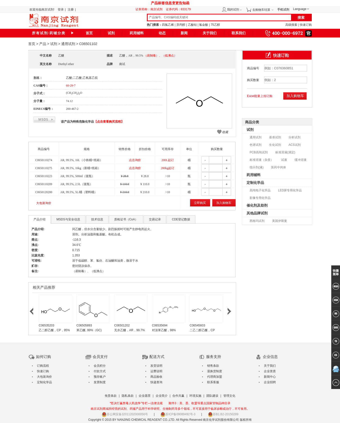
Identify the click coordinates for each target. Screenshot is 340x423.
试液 (284, 160)
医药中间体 (278, 167)
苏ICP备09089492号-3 (177, 414)
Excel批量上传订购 (259, 96)
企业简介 (162, 395)
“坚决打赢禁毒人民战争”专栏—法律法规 (136, 403)
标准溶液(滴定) (285, 152)
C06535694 (159, 325)
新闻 (184, 33)
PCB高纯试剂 (259, 152)
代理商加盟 (214, 376)
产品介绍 (39, 219)
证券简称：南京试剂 (150, 9)
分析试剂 (295, 137)
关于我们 (210, 33)
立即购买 (200, 203)
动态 (162, 33)
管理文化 (229, 395)
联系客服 (213, 382)
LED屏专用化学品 (290, 190)
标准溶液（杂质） (262, 160)
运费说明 (156, 371)
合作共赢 (178, 395)
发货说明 (156, 365)
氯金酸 (203, 25)
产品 (42, 44)
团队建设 (212, 395)
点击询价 (135, 160)
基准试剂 (275, 137)
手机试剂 (283, 9)
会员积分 (100, 365)
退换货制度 (214, 371)
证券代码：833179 (178, 9)
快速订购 (306, 25)
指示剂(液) (257, 167)
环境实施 (195, 395)
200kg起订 (167, 168)
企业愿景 (145, 395)
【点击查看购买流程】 (109, 121)
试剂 (111, 33)
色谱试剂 (256, 145)
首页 (89, 33)
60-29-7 (70, 85)
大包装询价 (43, 203)
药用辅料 (137, 33)
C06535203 (46, 325)
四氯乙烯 (168, 25)
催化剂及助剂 (257, 205)
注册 (71, 9)
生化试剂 (275, 145)
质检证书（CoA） (126, 219)
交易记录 (155, 219)
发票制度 (100, 382)
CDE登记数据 (181, 219)
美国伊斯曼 (279, 221)
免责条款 (111, 395)
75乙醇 (215, 25)
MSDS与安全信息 (68, 219)
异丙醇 (180, 25)
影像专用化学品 (260, 198)
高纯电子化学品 (260, 190)
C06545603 (197, 325)
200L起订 (167, 160)
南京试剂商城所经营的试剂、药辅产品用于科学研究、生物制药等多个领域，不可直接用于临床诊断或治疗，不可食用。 (170, 408)
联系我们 (239, 33)
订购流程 (43, 365)
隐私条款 (128, 395)
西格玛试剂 (257, 221)
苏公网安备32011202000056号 (125, 414)
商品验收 (156, 376)
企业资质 (270, 371)
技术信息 (97, 219)
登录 (61, 9)
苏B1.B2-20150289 (223, 414)
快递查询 (156, 382)
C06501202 (122, 325)
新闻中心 (270, 376)
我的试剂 (233, 9)
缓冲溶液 (301, 160)
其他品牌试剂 (257, 213)
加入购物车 (223, 203)
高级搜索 (291, 25)
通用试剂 (68, 44)
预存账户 (100, 376)
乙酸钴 (192, 25)
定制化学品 (255, 183)
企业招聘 (270, 382)
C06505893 (84, 325)
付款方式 (100, 371)
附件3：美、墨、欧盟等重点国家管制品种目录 (199, 403)
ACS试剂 (295, 145)
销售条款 (213, 365)
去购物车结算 (261, 10)
